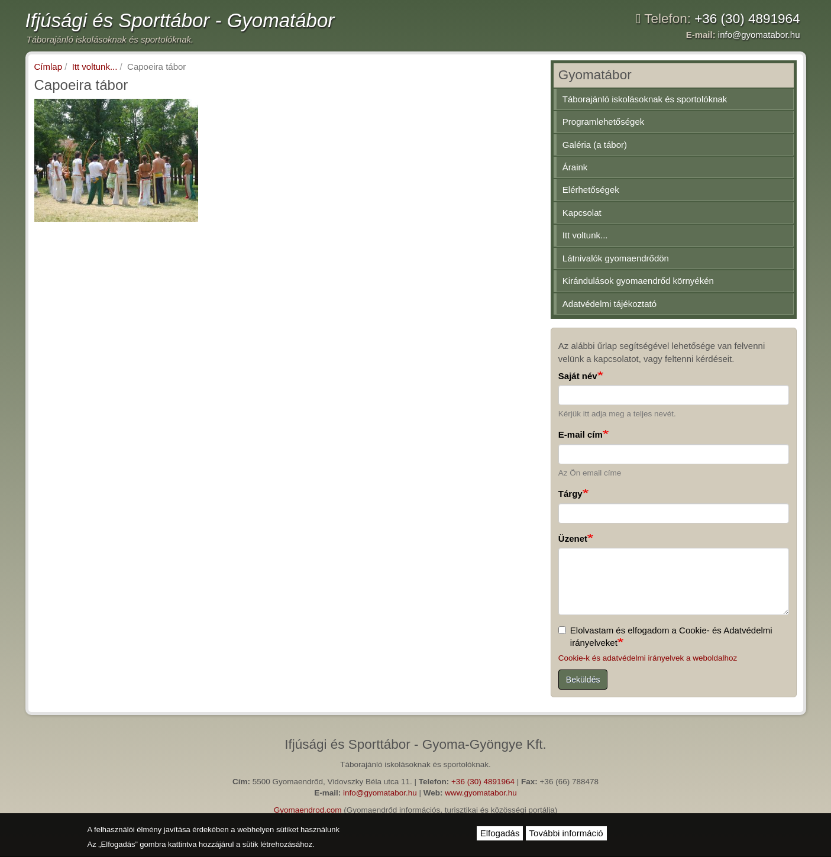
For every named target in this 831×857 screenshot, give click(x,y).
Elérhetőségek (590, 190)
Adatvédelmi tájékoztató (609, 304)
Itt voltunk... (95, 67)
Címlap (48, 67)
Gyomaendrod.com (308, 810)
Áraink (575, 167)
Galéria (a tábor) (594, 145)
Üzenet (572, 538)
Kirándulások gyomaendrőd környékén (638, 281)
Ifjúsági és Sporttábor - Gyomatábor (180, 20)
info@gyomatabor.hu (759, 35)
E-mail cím (580, 434)
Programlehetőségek (603, 122)
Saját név (577, 376)
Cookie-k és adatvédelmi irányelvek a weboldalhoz (647, 658)
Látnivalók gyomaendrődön (615, 258)
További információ (566, 833)
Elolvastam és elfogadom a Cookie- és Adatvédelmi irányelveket (665, 636)
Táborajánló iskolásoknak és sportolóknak (644, 99)
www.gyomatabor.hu (481, 792)
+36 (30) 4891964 (747, 18)
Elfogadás (500, 833)
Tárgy (570, 494)
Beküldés (583, 679)
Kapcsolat (582, 213)
